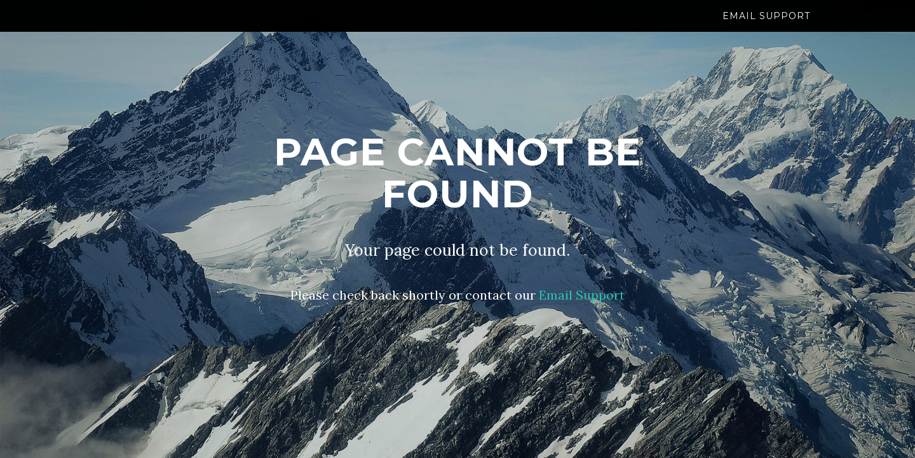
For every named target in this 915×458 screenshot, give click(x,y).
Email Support (766, 28)
